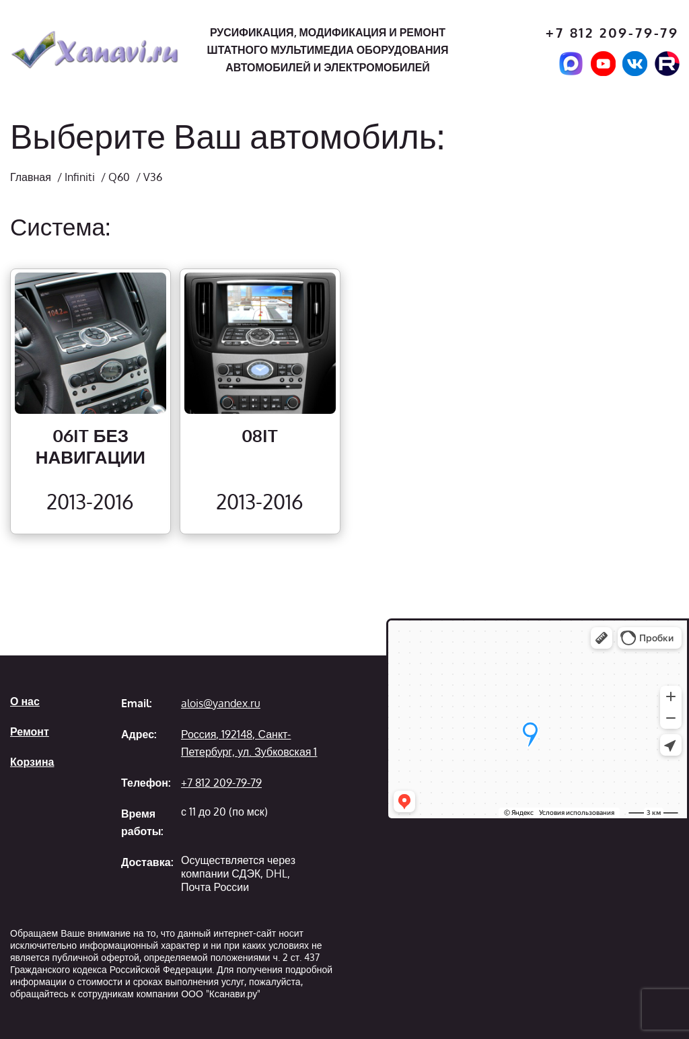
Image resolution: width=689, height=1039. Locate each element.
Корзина (32, 761)
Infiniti (80, 177)
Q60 (119, 177)
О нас (25, 701)
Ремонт (29, 731)
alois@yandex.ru (220, 703)
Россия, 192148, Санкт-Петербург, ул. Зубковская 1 (249, 742)
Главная (30, 177)
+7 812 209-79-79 (612, 32)
